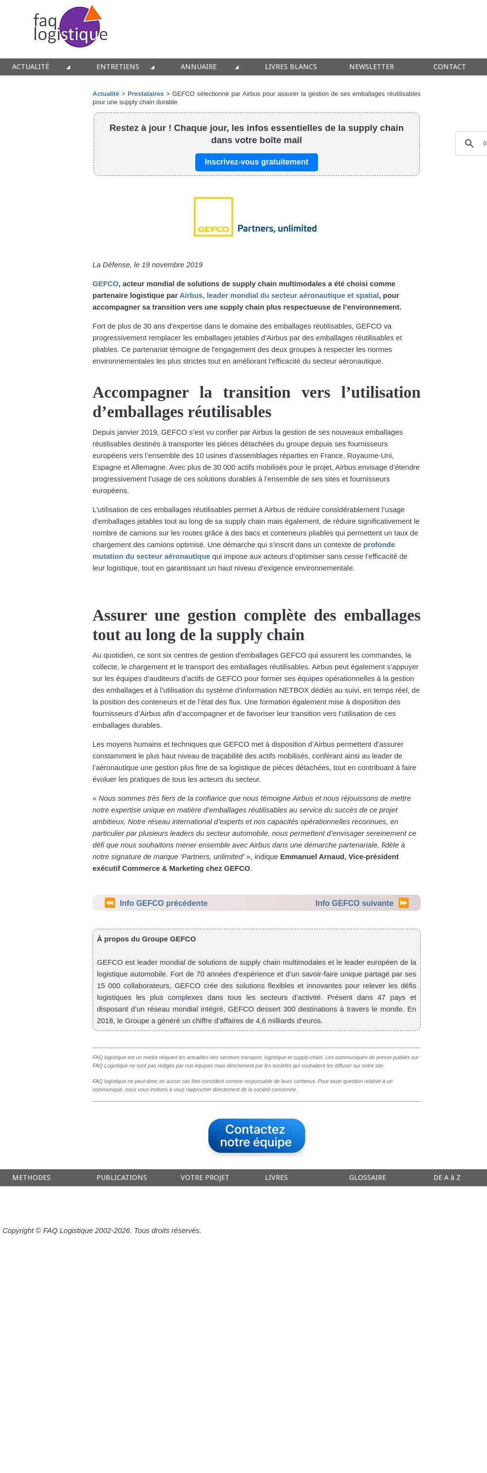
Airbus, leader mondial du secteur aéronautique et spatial (279, 295)
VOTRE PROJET (205, 1177)
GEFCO (105, 283)
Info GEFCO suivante (354, 903)
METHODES (31, 1177)
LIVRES (276, 1177)
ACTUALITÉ (30, 67)
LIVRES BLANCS (291, 67)
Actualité (106, 93)
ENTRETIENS (117, 67)
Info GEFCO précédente (163, 903)
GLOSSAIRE (367, 1177)
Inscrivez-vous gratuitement (257, 162)
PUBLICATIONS (121, 1177)
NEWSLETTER (371, 67)
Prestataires (146, 93)
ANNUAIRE (199, 67)
